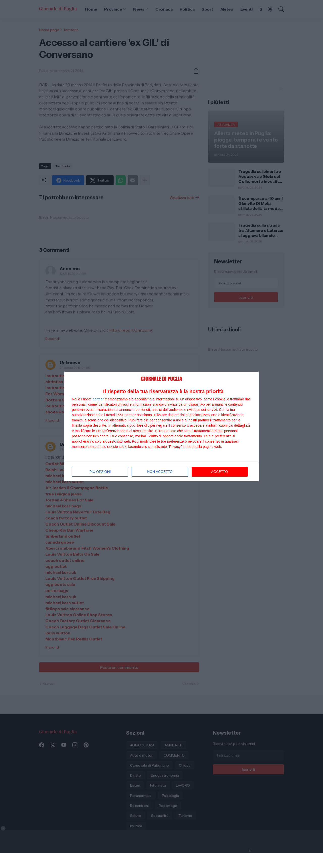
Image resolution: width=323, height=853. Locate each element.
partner (98, 399)
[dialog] (161, 426)
